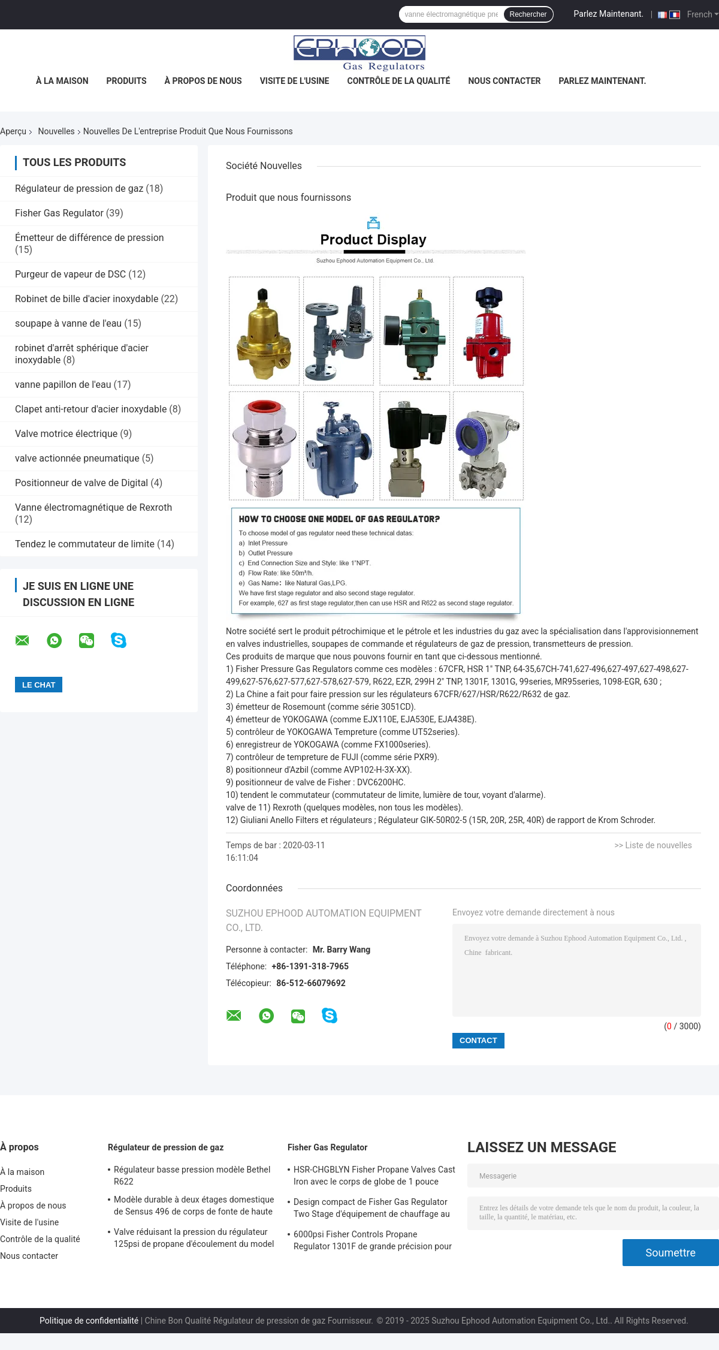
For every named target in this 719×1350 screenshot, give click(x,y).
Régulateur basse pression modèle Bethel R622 (192, 1175)
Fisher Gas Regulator (59, 213)
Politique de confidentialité (89, 1320)
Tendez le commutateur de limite (85, 544)
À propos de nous (203, 81)
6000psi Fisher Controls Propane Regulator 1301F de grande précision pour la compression (373, 1242)
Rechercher (528, 14)
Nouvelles (56, 131)
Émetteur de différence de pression (89, 237)
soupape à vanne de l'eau (68, 323)
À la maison (62, 81)
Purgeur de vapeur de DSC (70, 274)
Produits (127, 81)
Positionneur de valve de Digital (81, 483)
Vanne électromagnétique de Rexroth (93, 507)
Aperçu (13, 131)
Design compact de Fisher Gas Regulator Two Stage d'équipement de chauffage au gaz (372, 1209)
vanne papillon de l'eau (63, 384)
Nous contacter (504, 81)
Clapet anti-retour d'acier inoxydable (91, 409)
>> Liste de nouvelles (653, 845)
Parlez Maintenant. (609, 14)
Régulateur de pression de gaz (79, 188)
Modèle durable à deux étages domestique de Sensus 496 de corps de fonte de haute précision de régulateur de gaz (194, 1207)
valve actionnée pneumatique (77, 458)
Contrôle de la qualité (399, 81)
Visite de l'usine (295, 81)
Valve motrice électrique (66, 433)
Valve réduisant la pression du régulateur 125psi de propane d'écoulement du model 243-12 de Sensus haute (194, 1239)
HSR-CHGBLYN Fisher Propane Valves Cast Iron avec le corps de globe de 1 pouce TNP (374, 1177)
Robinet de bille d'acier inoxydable (86, 299)
